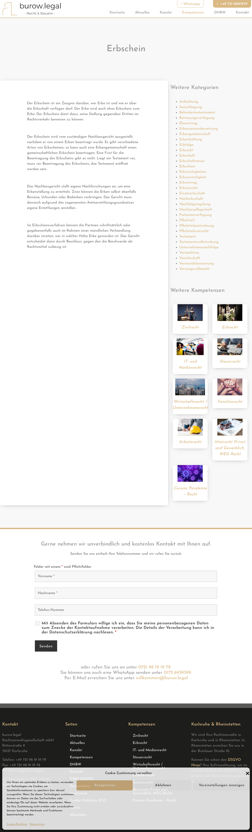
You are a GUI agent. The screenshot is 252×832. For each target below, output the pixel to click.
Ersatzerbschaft (192, 193)
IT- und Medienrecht (149, 750)
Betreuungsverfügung (197, 118)
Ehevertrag (188, 123)
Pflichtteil (186, 220)
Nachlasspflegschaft (195, 209)
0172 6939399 (177, 672)
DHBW (220, 12)
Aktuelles (142, 12)
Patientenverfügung (195, 215)
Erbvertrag (188, 182)
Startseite (117, 12)
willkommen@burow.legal (162, 678)
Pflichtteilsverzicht (194, 231)
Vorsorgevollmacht (194, 269)
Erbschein (187, 166)
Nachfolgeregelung (195, 204)
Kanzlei (166, 12)
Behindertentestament (197, 112)
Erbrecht (186, 150)
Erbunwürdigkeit (192, 177)
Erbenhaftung (190, 139)
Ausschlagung (190, 107)
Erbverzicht (188, 188)
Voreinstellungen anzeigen (221, 785)
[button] (247, 773)
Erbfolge (186, 145)
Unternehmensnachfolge (199, 247)
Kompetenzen (193, 12)
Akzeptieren (104, 785)
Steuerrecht (142, 757)
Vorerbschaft (189, 258)
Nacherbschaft (191, 199)
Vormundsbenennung (196, 263)
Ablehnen (163, 785)
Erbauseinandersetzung (198, 129)
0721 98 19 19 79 (154, 667)
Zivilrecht (140, 736)
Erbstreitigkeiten (192, 172)
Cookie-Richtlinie (17, 824)
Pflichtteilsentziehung (196, 226)
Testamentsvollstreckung (199, 242)
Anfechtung (188, 102)
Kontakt (242, 12)
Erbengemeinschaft (195, 134)
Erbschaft (187, 156)
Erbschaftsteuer (192, 161)
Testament (187, 236)
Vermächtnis (189, 253)
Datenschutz (37, 824)
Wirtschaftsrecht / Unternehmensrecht (149, 766)
